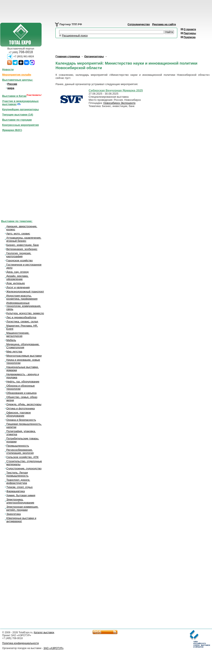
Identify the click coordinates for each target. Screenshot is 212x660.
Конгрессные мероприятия (20, 124)
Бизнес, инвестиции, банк (22, 244)
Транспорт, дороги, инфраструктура (18, 481)
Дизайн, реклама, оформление (17, 277)
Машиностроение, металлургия (17, 334)
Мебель (11, 340)
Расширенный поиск (75, 35)
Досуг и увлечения (18, 287)
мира (10, 88)
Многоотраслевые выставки (24, 355)
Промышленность (17, 445)
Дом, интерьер (15, 283)
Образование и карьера (21, 392)
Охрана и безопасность (21, 419)
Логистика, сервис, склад (22, 321)
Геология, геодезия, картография (18, 255)
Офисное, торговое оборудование (18, 414)
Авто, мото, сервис (18, 233)
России (12, 83)
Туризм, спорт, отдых (19, 487)
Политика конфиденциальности (20, 643)
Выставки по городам (17, 119)
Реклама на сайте (164, 24)
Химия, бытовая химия (20, 495)
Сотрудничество (139, 24)
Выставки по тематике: (17, 221)
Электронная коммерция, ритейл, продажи (22, 508)
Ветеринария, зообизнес (21, 249)
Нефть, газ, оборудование (23, 381)
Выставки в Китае (14, 95)
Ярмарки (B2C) (12, 130)
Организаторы (94, 56)
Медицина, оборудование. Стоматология (23, 346)
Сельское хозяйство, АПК (22, 457)
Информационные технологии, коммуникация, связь (23, 306)
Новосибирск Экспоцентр (119, 103)
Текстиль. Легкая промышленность (17, 474)
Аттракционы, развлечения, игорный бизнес (23, 239)
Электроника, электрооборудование (20, 501)
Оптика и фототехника (20, 408)
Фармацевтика (15, 491)
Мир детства (14, 351)
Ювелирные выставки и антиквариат (21, 520)
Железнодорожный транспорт (25, 291)
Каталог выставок (44, 632)
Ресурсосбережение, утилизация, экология (20, 451)
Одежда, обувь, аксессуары (23, 404)
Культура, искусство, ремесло (25, 313)
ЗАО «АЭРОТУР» (53, 648)
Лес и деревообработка (21, 317)
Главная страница (68, 56)
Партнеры (190, 33)
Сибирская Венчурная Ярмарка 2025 (116, 90)
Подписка (189, 37)
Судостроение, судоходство (24, 468)
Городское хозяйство (19, 260)
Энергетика (13, 514)
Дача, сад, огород (17, 271)
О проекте (190, 29)
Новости (8, 69)
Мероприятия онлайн (16, 74)
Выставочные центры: (17, 79)
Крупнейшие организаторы (20, 109)
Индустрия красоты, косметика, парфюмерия (22, 297)
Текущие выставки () (17, 114)
